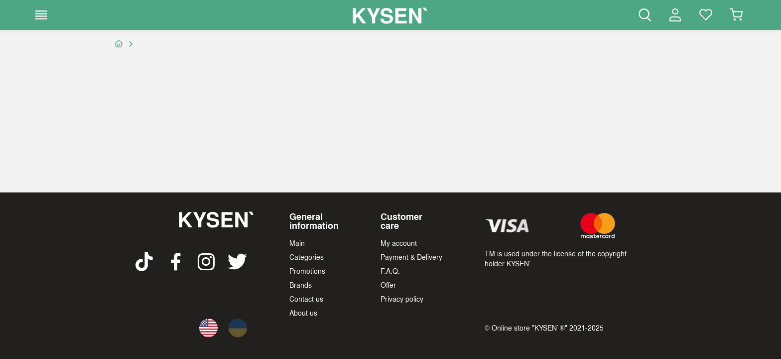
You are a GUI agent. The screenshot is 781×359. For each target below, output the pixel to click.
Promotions (307, 271)
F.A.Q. (390, 271)
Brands (300, 285)
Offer (388, 285)
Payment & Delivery (411, 257)
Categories (306, 257)
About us (303, 313)
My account (399, 243)
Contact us (306, 299)
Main (297, 243)
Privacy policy (402, 299)
